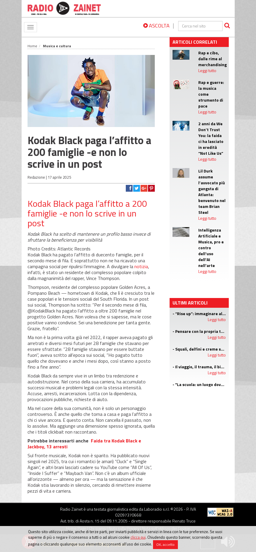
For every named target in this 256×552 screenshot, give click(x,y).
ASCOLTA (156, 26)
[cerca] (200, 26)
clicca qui (138, 537)
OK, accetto (165, 544)
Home (32, 46)
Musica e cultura (57, 46)
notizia (141, 266)
